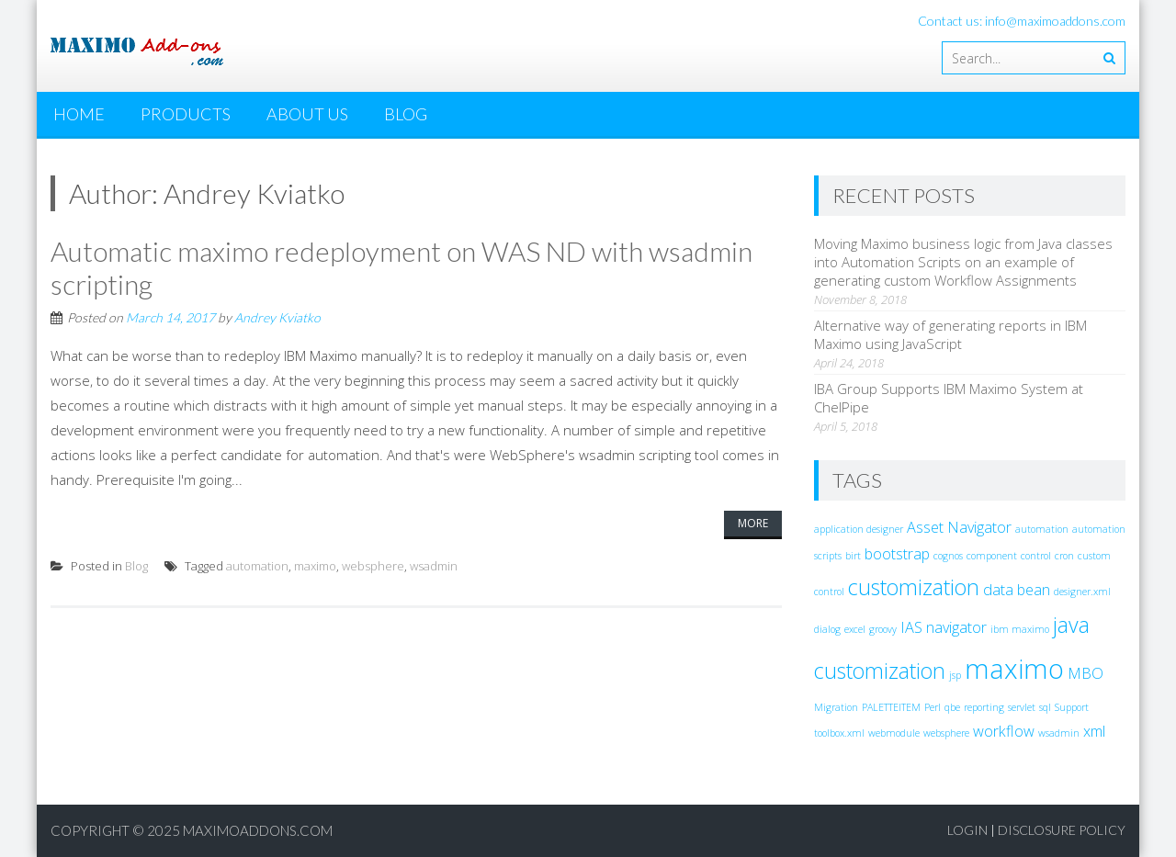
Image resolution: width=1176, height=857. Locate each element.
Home (79, 114)
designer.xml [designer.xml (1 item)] (1082, 591)
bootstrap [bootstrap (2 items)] (897, 554)
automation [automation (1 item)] (1042, 529)
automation (257, 566)
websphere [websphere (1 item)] (946, 733)
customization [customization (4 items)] (913, 587)
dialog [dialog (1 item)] (827, 629)
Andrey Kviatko (277, 317)
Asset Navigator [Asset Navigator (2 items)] (959, 527)
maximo (315, 566)
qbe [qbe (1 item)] (952, 707)
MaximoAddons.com (258, 830)
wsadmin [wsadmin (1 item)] (1059, 733)
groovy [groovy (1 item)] (883, 629)
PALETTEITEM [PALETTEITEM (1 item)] (891, 707)
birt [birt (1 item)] (853, 555)
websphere (373, 566)
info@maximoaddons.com (1055, 20)
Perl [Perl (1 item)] (932, 707)
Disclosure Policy (1061, 830)
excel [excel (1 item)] (854, 629)
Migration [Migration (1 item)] (836, 707)
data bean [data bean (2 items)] (1016, 590)
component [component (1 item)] (992, 555)
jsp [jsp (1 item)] (955, 675)
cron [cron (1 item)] (1064, 555)
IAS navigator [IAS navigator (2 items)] (943, 627)
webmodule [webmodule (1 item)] (894, 733)
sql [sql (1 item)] (1045, 707)
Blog (405, 114)
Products (186, 114)
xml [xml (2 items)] (1094, 731)
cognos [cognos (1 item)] (948, 555)
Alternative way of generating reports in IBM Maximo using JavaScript (950, 334)
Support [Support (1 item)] (1072, 707)
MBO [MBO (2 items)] (1085, 673)
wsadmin (434, 566)
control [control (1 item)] (1036, 555)
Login (967, 830)
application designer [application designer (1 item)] (858, 529)
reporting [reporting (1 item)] (984, 707)
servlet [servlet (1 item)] (1021, 707)
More (753, 523)
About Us (307, 114)
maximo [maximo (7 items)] (1014, 668)
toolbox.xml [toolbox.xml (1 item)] (839, 733)
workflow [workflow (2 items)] (1004, 731)
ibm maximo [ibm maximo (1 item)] (1019, 629)
